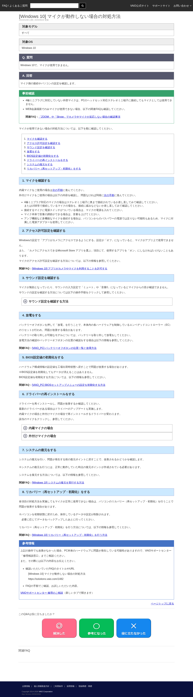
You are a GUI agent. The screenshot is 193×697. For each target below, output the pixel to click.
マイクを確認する (37, 138)
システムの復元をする (40, 164)
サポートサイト (161, 5)
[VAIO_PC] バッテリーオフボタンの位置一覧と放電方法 (64, 348)
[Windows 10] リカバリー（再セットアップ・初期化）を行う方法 (69, 535)
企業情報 (26, 686)
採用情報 (70, 686)
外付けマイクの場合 (42, 436)
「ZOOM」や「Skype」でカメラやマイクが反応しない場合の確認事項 (79, 116)
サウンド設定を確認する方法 (48, 301)
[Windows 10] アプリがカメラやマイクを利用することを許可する (69, 268)
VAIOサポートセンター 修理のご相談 (41, 592)
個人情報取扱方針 (41, 686)
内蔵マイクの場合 (41, 428)
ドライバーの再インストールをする (47, 160)
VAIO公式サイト (139, 5)
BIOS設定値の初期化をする (43, 156)
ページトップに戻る (162, 603)
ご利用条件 (58, 686)
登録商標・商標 (85, 686)
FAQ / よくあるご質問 (14, 5)
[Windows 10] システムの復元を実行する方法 (58, 482)
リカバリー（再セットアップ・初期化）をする (54, 168)
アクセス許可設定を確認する (43, 143)
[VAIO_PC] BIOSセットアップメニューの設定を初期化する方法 (68, 385)
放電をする (33, 151)
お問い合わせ (182, 5)
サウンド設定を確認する (41, 147)
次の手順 (57, 190)
